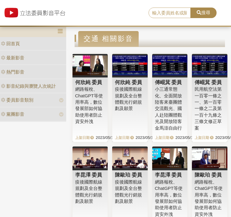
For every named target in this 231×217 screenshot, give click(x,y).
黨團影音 (12, 114)
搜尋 (203, 12)
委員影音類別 (17, 99)
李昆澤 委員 (88, 175)
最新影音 (12, 57)
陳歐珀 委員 (128, 175)
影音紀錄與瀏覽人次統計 (28, 86)
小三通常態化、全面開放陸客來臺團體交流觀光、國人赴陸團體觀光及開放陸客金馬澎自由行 (168, 108)
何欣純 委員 (88, 82)
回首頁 (10, 43)
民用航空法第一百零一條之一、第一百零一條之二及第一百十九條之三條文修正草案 (208, 108)
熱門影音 (12, 71)
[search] (170, 13)
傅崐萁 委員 (168, 82)
